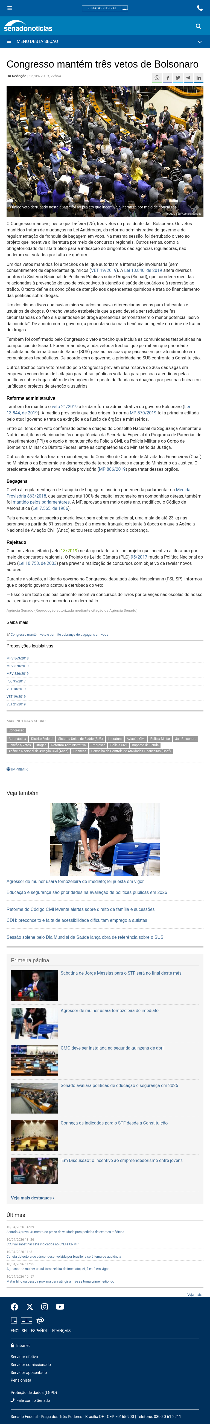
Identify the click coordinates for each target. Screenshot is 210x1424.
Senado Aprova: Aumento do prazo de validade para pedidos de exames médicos (65, 1232)
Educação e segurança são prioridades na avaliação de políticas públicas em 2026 (87, 892)
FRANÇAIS (61, 1331)
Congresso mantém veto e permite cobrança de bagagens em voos (59, 635)
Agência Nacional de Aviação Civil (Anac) (38, 751)
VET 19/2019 (103, 270)
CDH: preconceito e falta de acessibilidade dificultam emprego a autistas (77, 920)
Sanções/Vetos (19, 745)
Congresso (16, 730)
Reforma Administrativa (68, 745)
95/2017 (139, 557)
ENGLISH (19, 1331)
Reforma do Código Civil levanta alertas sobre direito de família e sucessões (81, 909)
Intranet (20, 1345)
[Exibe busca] (198, 26)
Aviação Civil (136, 739)
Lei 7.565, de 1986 (50, 508)
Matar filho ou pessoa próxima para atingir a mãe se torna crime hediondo (60, 1281)
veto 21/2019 (65, 406)
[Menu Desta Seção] (105, 41)
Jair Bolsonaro (185, 739)
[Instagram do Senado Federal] (44, 1307)
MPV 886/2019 (18, 674)
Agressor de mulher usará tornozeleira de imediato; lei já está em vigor (75, 881)
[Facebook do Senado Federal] (16, 1307)
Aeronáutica (17, 739)
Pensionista (21, 1380)
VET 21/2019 (16, 704)
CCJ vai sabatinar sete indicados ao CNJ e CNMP (42, 1244)
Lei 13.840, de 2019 (143, 270)
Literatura (115, 739)
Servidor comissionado (31, 1364)
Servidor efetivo (24, 1357)
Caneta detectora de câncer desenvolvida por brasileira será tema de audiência (64, 1257)
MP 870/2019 (143, 412)
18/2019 (69, 550)
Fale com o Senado (30, 1400)
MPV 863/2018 (18, 658)
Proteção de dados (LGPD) (34, 1392)
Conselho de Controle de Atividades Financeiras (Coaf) (131, 751)
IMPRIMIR (17, 769)
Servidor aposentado (29, 1372)
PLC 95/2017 (16, 681)
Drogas (41, 745)
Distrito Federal (42, 739)
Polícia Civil (118, 745)
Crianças (79, 751)
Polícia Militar (160, 739)
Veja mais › (195, 1295)
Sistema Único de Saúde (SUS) (80, 739)
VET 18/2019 (16, 689)
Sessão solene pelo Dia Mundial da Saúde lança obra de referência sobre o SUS (85, 937)
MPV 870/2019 (18, 666)
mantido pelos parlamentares (41, 502)
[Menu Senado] (10, 8)
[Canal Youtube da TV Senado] (58, 1307)
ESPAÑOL (39, 1331)
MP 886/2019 (112, 469)
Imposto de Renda (145, 745)
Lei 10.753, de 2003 (38, 563)
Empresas (98, 745)
